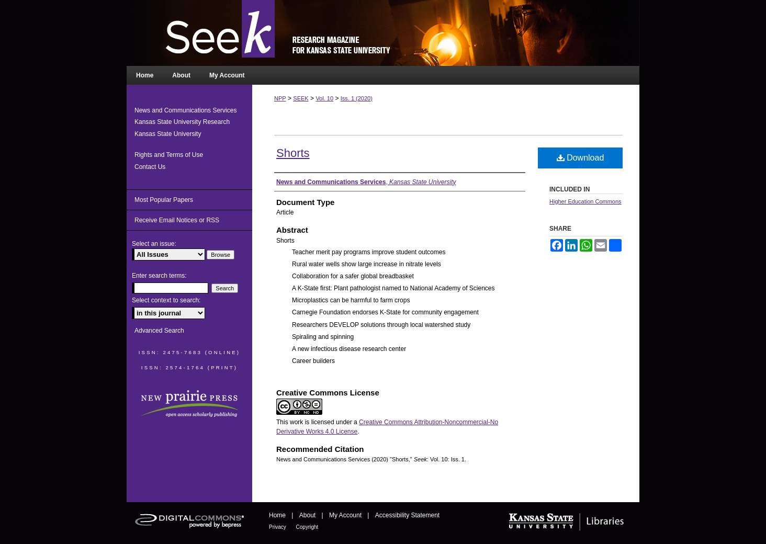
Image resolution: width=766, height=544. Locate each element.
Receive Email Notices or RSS (176, 220)
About (308, 515)
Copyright (307, 527)
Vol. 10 (324, 98)
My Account (346, 515)
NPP (280, 98)
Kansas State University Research (182, 122)
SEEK (300, 98)
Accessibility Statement (407, 515)
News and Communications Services (185, 110)
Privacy (278, 527)
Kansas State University (167, 134)
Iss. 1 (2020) (357, 98)
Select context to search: (166, 300)
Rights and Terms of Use (168, 154)
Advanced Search (159, 330)
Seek (383, 33)
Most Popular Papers (163, 199)
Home (278, 515)
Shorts (293, 153)
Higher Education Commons (585, 201)
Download (580, 157)
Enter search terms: (159, 275)
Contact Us (149, 167)
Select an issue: (154, 243)
